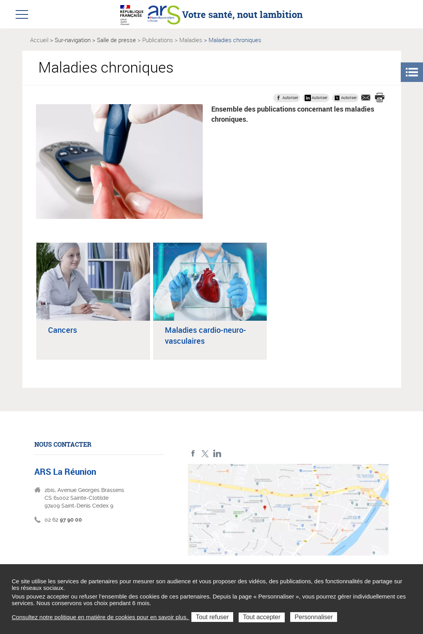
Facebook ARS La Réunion (193, 453)
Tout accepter (261, 617)
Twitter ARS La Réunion (205, 453)
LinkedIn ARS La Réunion (217, 453)
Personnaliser (313, 617)
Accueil (39, 40)
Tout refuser (212, 617)
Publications (157, 40)
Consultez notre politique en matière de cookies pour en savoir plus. (100, 617)
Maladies (190, 40)
